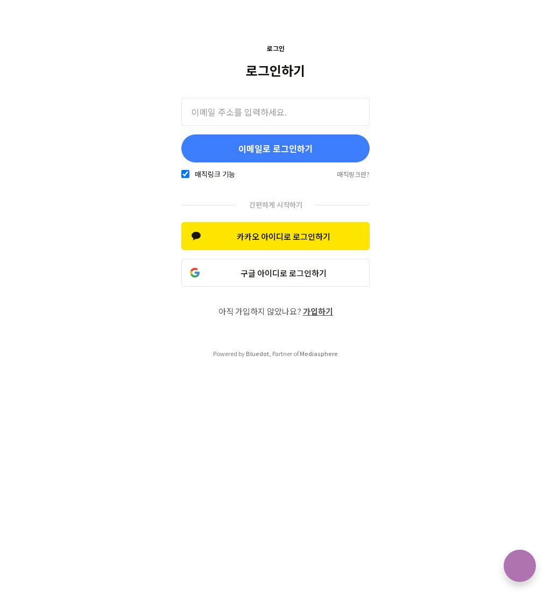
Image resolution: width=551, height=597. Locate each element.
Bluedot (257, 353)
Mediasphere (319, 353)
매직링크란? (353, 174)
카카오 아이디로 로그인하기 (283, 236)
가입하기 (318, 311)
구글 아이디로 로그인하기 (284, 273)
